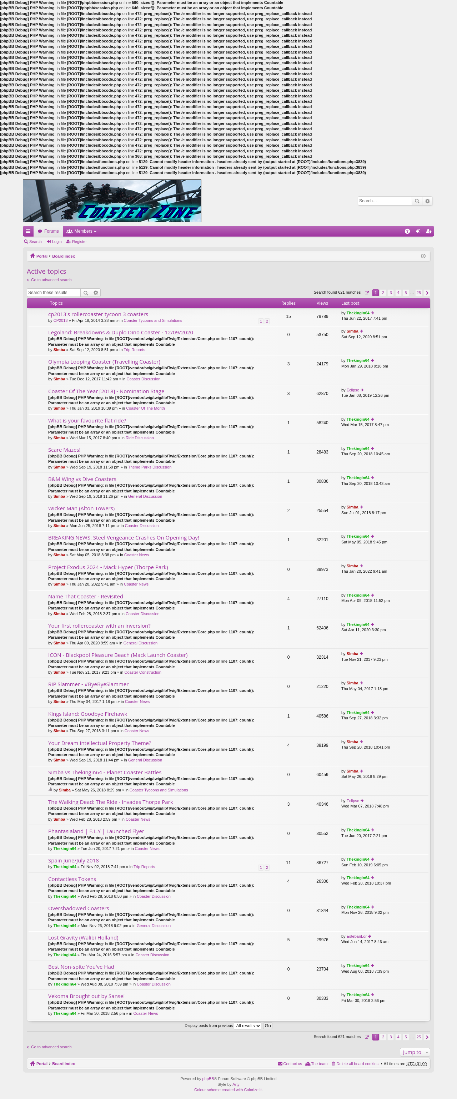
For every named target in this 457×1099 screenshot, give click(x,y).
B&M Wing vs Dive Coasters (82, 479)
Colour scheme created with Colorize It (228, 1090)
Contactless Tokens (72, 879)
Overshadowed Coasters (78, 908)
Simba (59, 350)
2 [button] (383, 292)
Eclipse (353, 390)
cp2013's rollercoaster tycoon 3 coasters (98, 314)
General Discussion (145, 496)
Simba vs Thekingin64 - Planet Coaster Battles (104, 772)
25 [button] (419, 292)
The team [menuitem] (319, 1064)
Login (57, 241)
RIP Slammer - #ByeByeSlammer (88, 684)
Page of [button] (366, 292)
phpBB (208, 1079)
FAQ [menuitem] (410, 233)
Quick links (30, 233)
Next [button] (426, 292)
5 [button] (406, 292)
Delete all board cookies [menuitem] (357, 1064)
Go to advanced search (51, 280)
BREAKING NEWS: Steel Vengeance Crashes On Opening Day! (123, 537)
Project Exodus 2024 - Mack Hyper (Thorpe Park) (108, 567)
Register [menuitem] (430, 233)
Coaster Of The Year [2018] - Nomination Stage (106, 391)
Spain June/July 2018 (73, 860)
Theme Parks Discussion (150, 467)
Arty (236, 1084)
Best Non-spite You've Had (81, 966)
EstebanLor (357, 936)
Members (83, 231)
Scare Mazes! (64, 449)
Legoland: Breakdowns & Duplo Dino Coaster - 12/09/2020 (120, 332)
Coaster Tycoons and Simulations (153, 320)
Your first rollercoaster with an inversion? (99, 625)
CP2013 (61, 320)
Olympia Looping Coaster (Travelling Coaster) (104, 361)
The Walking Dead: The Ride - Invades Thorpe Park (110, 802)
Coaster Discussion (144, 379)
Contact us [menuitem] (292, 1064)
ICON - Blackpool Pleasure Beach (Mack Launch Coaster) (117, 655)
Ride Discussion (140, 438)
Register (79, 241)
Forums (51, 231)
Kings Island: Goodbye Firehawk (87, 713)
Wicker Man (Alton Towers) (81, 508)
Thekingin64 (358, 313)
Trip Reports (134, 350)
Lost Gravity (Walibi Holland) (83, 937)
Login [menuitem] (419, 233)
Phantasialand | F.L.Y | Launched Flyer (96, 831)
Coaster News (136, 555)
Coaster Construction (142, 672)
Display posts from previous (223, 1025)
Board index (63, 256)
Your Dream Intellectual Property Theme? (99, 743)
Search (417, 201)
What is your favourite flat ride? (87, 420)
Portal (41, 256)
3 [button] (391, 292)
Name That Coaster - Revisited (85, 596)
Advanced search (427, 201)
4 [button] (398, 292)
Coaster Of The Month (145, 408)
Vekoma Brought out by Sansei (86, 996)
